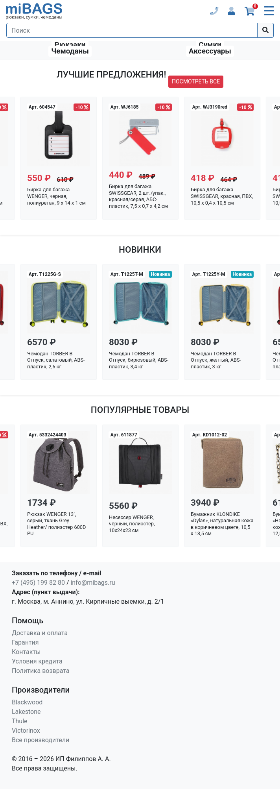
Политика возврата (41, 670)
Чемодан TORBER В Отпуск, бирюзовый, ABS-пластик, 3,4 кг (138, 360)
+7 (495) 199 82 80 (38, 582)
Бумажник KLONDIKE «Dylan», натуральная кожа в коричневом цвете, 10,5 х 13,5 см (222, 524)
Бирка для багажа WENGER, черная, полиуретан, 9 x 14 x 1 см (56, 196)
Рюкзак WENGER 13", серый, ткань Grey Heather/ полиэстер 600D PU (56, 524)
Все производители (40, 740)
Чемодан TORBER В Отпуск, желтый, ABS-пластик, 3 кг (216, 360)
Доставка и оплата (40, 633)
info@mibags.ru (92, 582)
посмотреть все (196, 81)
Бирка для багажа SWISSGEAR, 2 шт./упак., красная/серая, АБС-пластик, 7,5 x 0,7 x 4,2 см (138, 196)
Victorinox (26, 730)
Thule (20, 721)
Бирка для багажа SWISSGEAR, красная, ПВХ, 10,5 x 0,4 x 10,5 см (222, 196)
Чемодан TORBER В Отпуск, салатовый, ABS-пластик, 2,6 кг (56, 360)
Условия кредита (37, 661)
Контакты (26, 652)
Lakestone (26, 711)
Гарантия (25, 642)
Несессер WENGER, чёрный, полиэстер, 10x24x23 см (132, 523)
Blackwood (27, 702)
